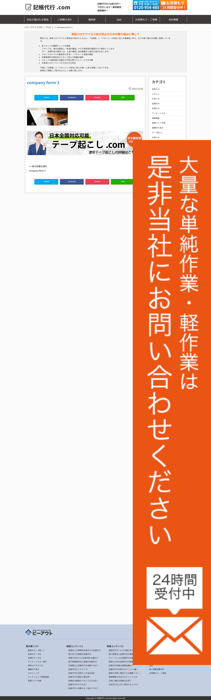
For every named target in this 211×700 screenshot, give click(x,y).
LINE (123, 97)
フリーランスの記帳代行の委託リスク (125, 657)
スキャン (156, 94)
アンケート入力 (158, 113)
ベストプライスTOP (33, 27)
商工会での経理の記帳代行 (79, 654)
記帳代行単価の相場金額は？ (121, 665)
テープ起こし (157, 132)
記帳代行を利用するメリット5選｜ (123, 669)
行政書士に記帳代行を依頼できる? (83, 665)
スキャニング (33, 673)
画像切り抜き (157, 127)
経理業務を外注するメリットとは (123, 676)
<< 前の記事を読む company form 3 (38, 168)
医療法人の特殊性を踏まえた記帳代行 (84, 650)
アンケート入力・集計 (37, 661)
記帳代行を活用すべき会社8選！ (82, 673)
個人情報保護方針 (156, 669)
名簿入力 (156, 108)
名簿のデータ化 (34, 657)
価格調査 (156, 118)
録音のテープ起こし (36, 650)
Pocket (97, 97)
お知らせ (156, 137)
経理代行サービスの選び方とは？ (123, 650)
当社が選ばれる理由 (38, 19)
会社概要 (173, 19)
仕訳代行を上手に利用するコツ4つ (123, 684)
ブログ (48, 27)
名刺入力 (156, 89)
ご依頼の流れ (64, 19)
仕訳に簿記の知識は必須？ (120, 680)
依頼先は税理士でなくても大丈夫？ (83, 680)
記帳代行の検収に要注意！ (79, 676)
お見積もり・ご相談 (157, 673)
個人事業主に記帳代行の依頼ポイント (125, 654)
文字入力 (156, 98)
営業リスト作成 (158, 122)
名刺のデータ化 (34, 654)
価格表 (92, 19)
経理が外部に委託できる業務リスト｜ (125, 673)
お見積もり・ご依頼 (146, 19)
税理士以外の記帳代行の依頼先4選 (123, 661)
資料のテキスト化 (35, 665)
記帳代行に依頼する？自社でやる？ (83, 688)
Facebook (72, 97)
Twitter (46, 97)
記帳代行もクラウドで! (78, 669)
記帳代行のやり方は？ (77, 684)
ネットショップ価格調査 (38, 676)
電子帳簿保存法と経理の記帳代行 (82, 661)
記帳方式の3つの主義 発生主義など (83, 657)
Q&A (119, 19)
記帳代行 (156, 103)
